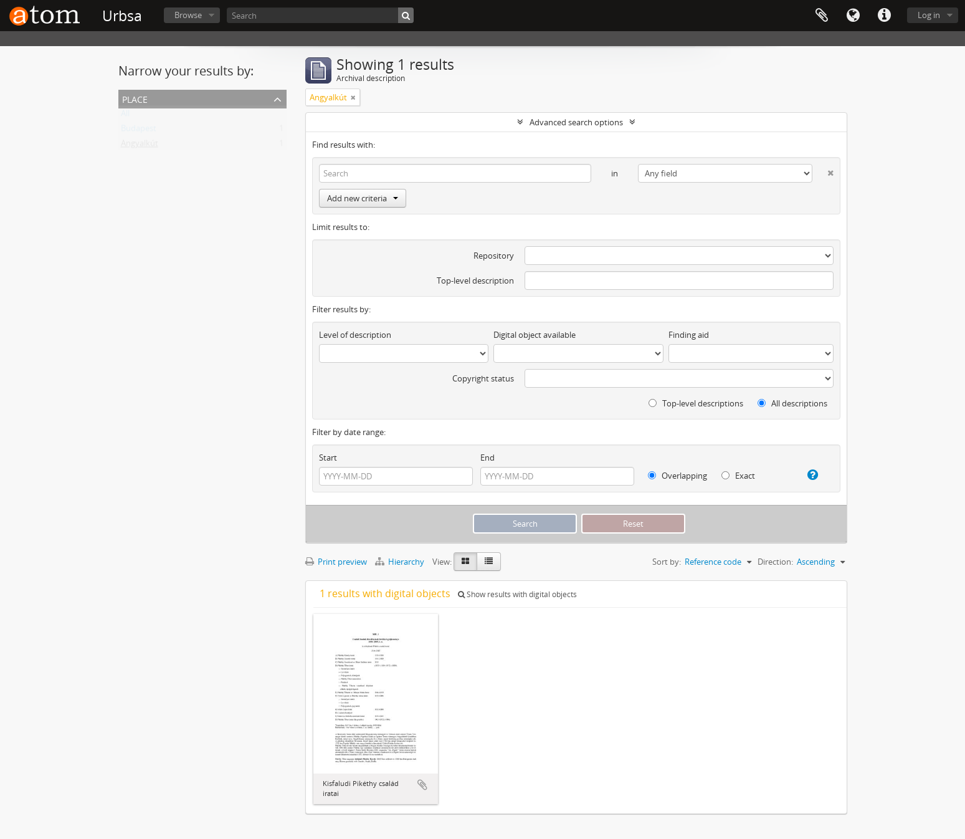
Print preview (336, 561)
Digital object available (534, 334)
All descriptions (792, 403)
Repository (493, 255)
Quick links (884, 15)
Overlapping (677, 475)
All (125, 116)
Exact (738, 475)
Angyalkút (139, 145)
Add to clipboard (422, 785)
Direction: (775, 561)
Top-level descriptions (696, 403)
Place (135, 98)
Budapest (138, 131)
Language (852, 15)
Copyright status (483, 378)
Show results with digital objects (517, 594)
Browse (188, 15)
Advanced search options (576, 122)
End (487, 457)
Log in (929, 15)
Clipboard (821, 15)
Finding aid (688, 334)
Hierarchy (400, 561)
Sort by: (666, 561)
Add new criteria (362, 198)
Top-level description (475, 280)
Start (328, 457)
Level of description (355, 334)
